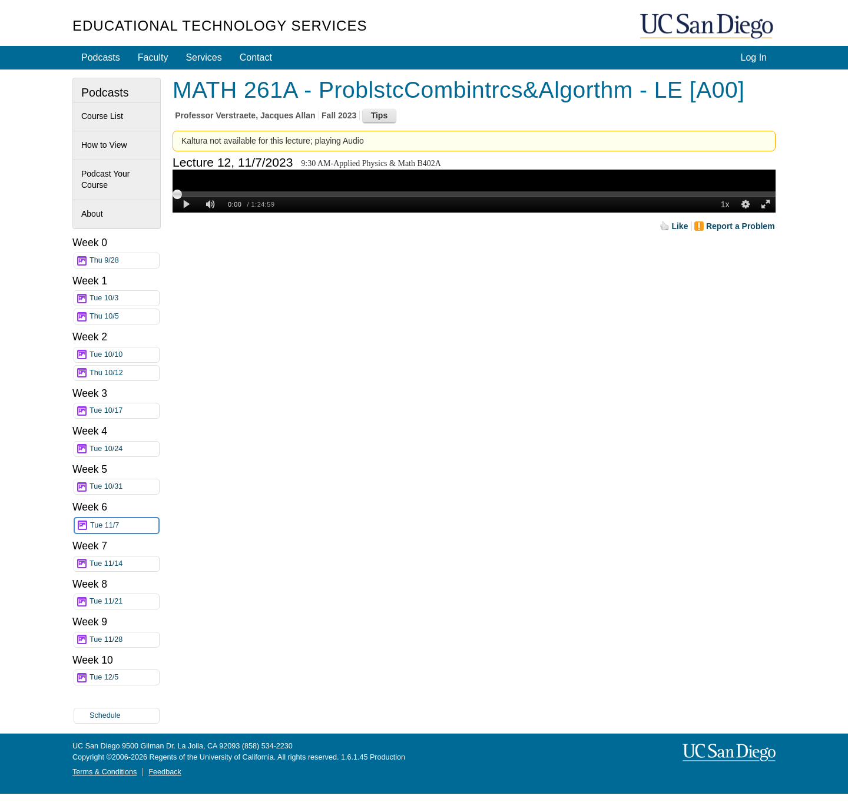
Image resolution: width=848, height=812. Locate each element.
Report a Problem (740, 226)
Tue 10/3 (124, 298)
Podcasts (100, 57)
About (92, 213)
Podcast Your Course (105, 179)
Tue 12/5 (124, 677)
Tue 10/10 (124, 354)
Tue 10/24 (124, 449)
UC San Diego (708, 27)
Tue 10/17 (124, 410)
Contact (256, 57)
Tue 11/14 (124, 563)
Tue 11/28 (124, 639)
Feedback (164, 772)
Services (203, 57)
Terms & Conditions (104, 772)
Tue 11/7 (124, 525)
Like (679, 226)
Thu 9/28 (124, 260)
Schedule (105, 715)
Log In (754, 57)
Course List (102, 116)
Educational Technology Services (219, 26)
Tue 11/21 (124, 601)
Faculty (153, 57)
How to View (104, 145)
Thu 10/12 (124, 373)
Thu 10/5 (124, 316)
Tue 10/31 (124, 486)
